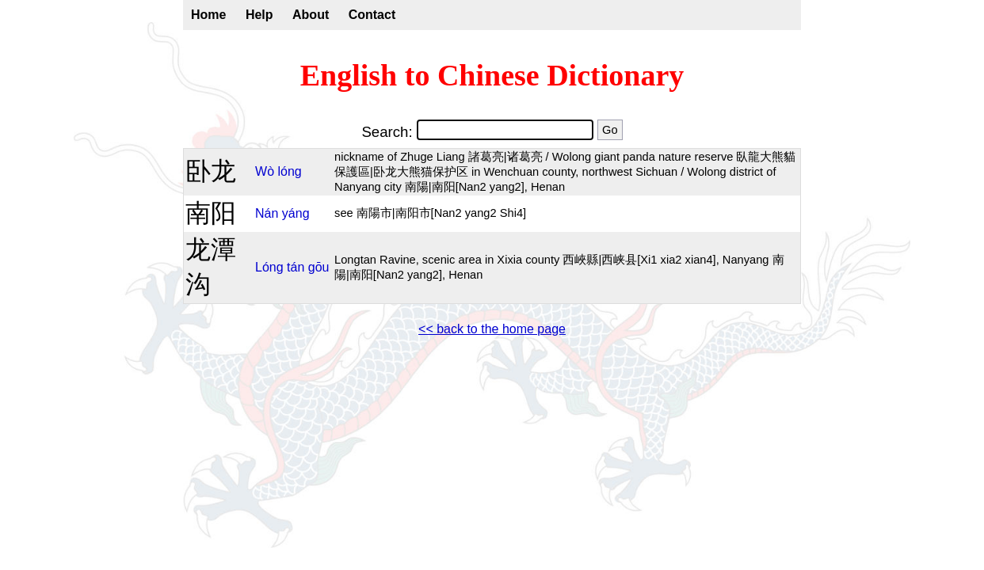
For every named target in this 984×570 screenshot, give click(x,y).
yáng (296, 213)
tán (295, 267)
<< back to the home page (492, 329)
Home (208, 14)
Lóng (269, 267)
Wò (264, 171)
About (310, 14)
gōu (319, 267)
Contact (372, 14)
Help (259, 14)
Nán (266, 213)
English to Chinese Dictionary (492, 75)
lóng (290, 171)
